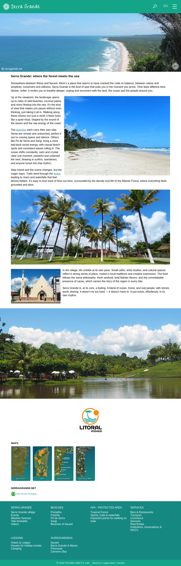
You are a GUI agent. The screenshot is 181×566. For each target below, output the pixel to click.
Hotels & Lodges (20, 542)
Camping (16, 548)
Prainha (55, 515)
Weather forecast (21, 518)
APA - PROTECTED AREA (106, 507)
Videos (15, 524)
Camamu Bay (59, 551)
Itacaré (55, 542)
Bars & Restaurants (141, 512)
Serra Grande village (23, 512)
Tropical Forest (99, 512)
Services (135, 521)
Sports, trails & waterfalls (105, 515)
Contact (120, 563)
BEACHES (57, 507)
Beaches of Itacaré (62, 524)
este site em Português (24, 494)
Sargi (54, 521)
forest (57, 173)
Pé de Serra (58, 518)
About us (96, 563)
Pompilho (56, 512)
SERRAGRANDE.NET (23, 488)
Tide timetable (19, 521)
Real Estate (137, 524)
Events (15, 515)
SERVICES (137, 507)
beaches (21, 129)
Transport (136, 515)
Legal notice (109, 563)
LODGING (17, 538)
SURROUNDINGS (61, 538)
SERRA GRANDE (21, 507)
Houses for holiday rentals (26, 545)
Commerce (136, 518)
